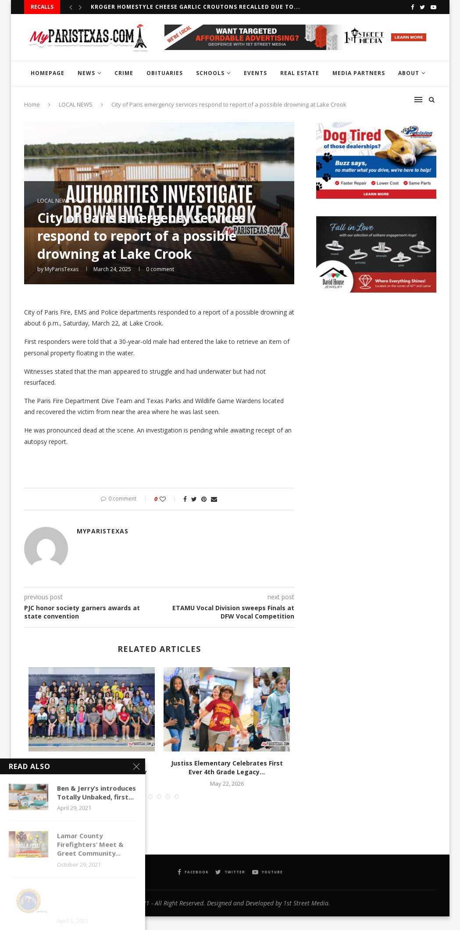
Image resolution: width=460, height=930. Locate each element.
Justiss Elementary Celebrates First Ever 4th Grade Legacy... (227, 767)
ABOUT (408, 73)
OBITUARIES (164, 73)
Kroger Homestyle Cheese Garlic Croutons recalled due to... (195, 7)
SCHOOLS (210, 73)
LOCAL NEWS (53, 201)
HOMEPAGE (47, 73)
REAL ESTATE (299, 73)
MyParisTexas (61, 269)
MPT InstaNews (102, 201)
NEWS (86, 73)
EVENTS (255, 73)
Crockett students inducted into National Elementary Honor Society (91, 767)
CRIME (123, 73)
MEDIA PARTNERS (358, 73)
